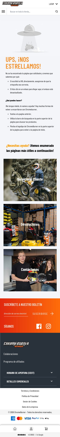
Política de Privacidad (30, 396)
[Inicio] (46, 428)
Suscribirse (43, 313)
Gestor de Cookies (30, 401)
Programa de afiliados (14, 361)
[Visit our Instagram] (48, 326)
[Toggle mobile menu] (3, 11)
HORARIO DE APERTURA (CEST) (30, 372)
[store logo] (12, 4)
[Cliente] (14, 428)
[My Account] (31, 428)
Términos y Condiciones (30, 390)
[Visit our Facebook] (38, 326)
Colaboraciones (11, 353)
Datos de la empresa (30, 406)
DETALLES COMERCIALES (30, 381)
